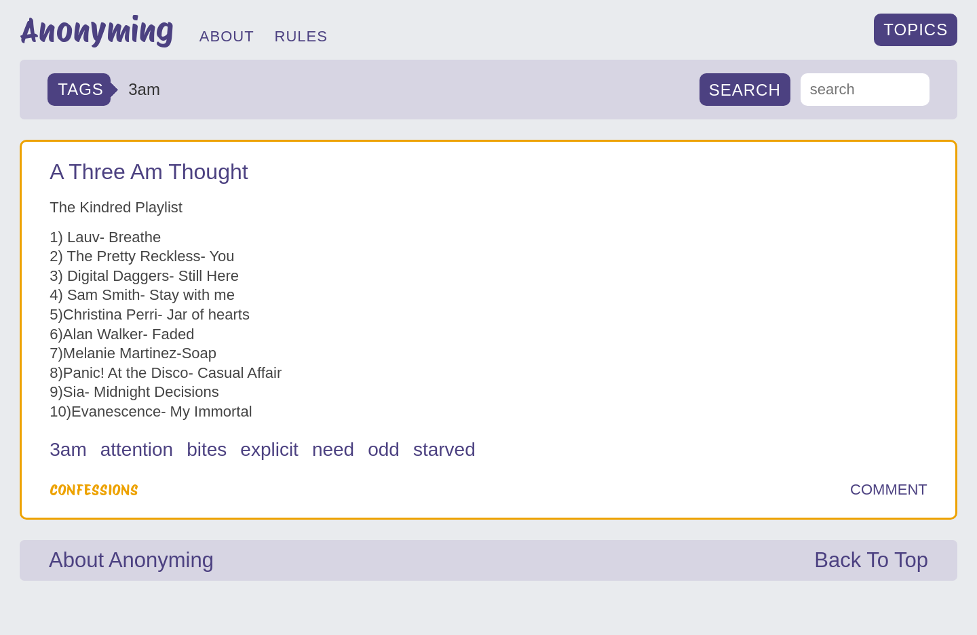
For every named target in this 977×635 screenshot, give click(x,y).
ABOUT (226, 36)
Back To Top (871, 560)
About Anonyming (131, 560)
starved (444, 449)
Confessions (94, 490)
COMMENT (888, 490)
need (333, 449)
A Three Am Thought (149, 171)
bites (207, 449)
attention (136, 449)
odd (384, 449)
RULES (301, 36)
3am (68, 449)
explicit (269, 449)
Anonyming (97, 30)
